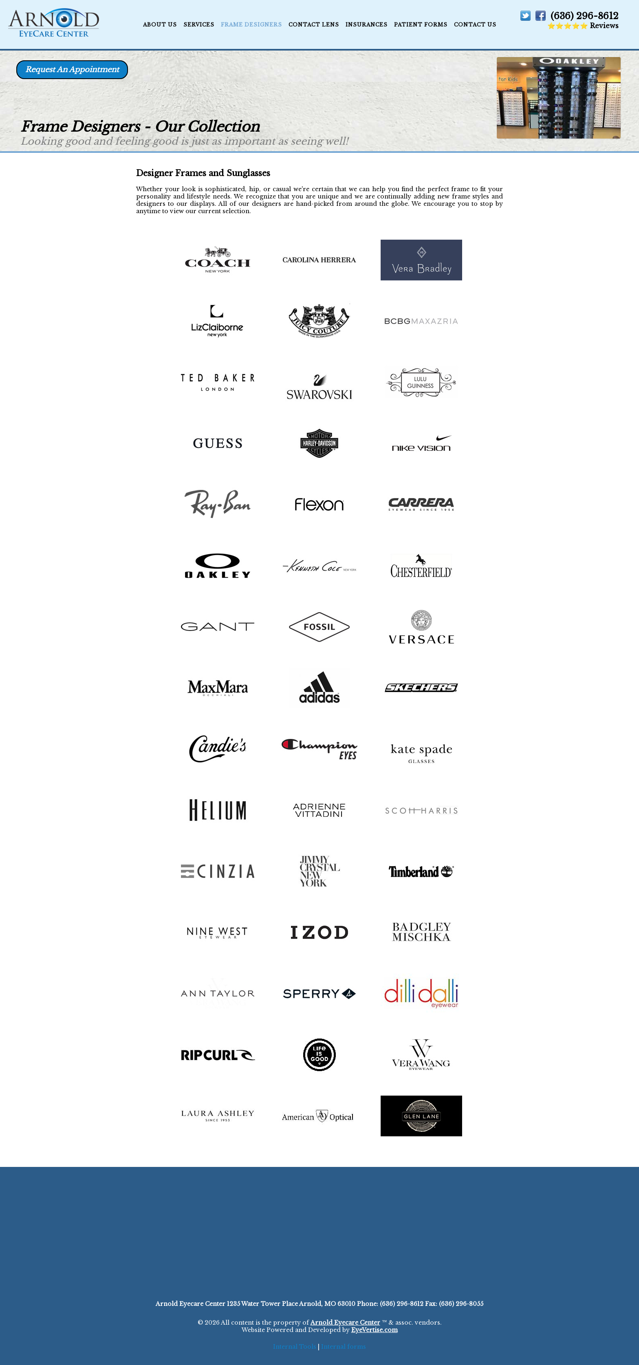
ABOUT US (160, 25)
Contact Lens (314, 25)
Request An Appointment (72, 69)
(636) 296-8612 (585, 16)
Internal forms (343, 1346)
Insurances (367, 25)
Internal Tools (294, 1346)
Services (198, 25)
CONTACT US (475, 25)
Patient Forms (420, 25)
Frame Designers (251, 25)
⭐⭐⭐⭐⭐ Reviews (583, 26)
